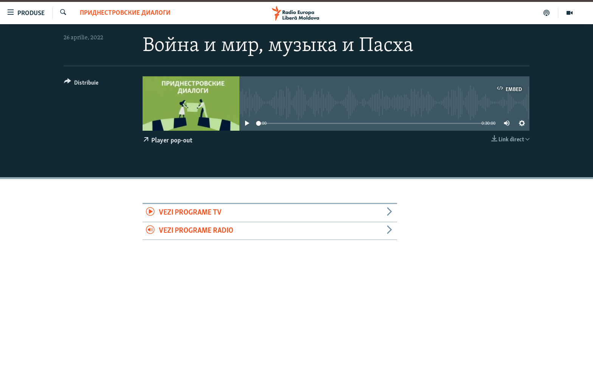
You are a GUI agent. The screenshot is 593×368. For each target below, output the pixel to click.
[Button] (81, 84)
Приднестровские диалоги (125, 13)
